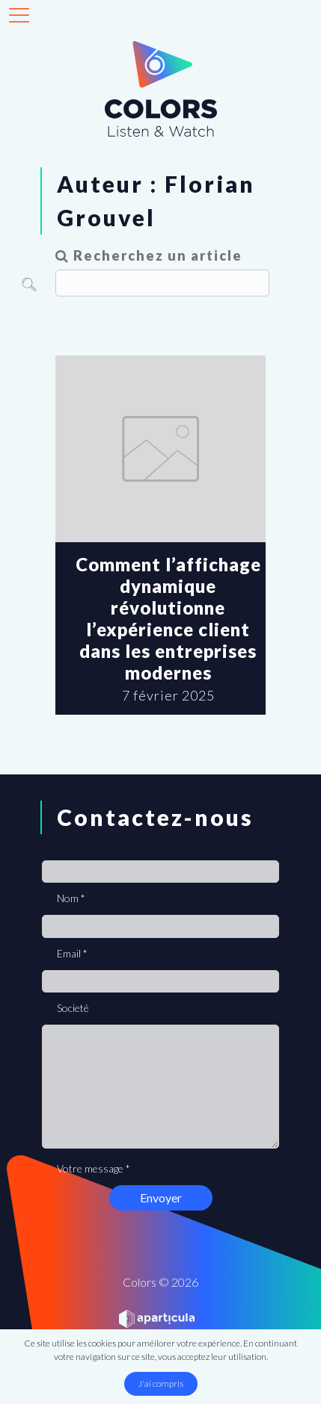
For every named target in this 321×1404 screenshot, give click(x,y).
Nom (71, 898)
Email (72, 953)
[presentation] (155, 1214)
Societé (73, 1007)
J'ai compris (160, 1383)
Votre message (93, 1168)
